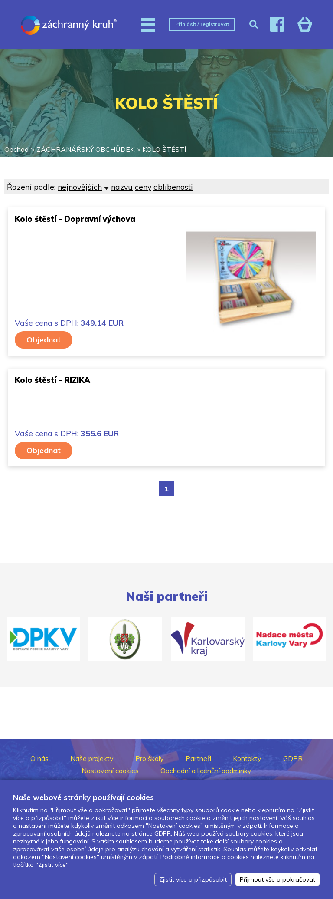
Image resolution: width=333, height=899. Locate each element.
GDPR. (163, 833)
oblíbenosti (173, 186)
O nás (39, 758)
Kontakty (247, 758)
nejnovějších (80, 186)
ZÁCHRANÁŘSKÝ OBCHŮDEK (85, 149)
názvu (122, 186)
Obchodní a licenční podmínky (205, 770)
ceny (143, 186)
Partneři (198, 758)
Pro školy (149, 758)
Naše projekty (92, 758)
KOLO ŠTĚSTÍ (164, 149)
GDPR (293, 758)
